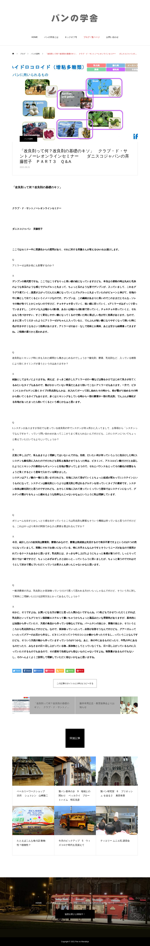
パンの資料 (28, 139)
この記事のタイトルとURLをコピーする (75, 683)
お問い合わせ (112, 37)
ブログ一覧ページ (91, 37)
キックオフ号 (71, 37)
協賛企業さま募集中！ (75, 914)
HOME (35, 37)
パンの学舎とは (51, 37)
